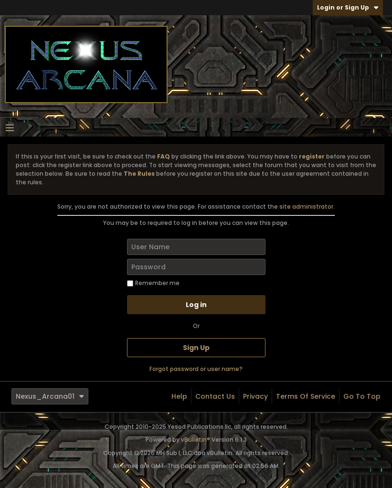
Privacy (255, 396)
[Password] (196, 267)
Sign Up (196, 347)
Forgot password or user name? (196, 369)
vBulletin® (195, 439)
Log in (196, 304)
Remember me (153, 283)
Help (179, 396)
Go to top (362, 396)
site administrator (306, 206)
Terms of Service (305, 396)
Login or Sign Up (348, 7)
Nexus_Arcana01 (50, 396)
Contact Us (215, 396)
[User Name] (196, 247)
